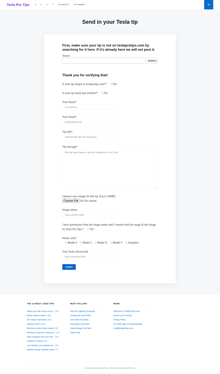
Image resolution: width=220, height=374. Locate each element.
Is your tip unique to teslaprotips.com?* (89, 84)
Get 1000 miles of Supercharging (127, 324)
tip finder (79, 5)
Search (66, 55)
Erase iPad (75, 332)
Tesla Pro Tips (18, 5)
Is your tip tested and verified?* (85, 93)
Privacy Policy (119, 320)
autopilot (63, 5)
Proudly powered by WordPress (96, 368)
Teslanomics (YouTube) (80, 315)
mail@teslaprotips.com (123, 328)
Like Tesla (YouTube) (79, 320)
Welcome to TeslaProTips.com (126, 311)
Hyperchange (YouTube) (80, 328)
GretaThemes (130, 368)
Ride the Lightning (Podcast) (82, 311)
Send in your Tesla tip (122, 315)
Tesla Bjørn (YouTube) (80, 324)
